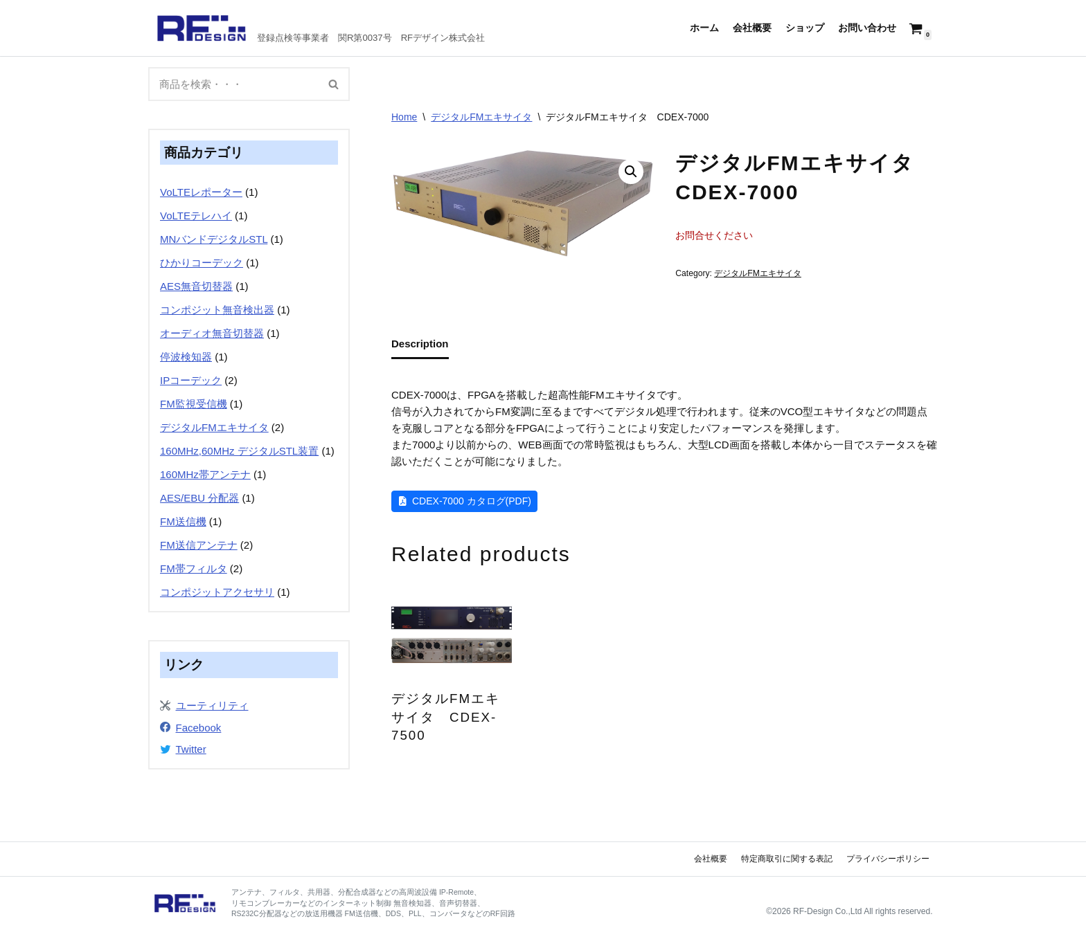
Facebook (199, 727)
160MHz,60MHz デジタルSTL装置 (239, 451)
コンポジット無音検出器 (217, 310)
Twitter (191, 749)
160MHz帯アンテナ (205, 474)
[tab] (420, 344)
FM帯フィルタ (193, 568)
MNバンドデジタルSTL (213, 239)
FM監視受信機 (193, 404)
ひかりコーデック (201, 262)
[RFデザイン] (321, 28)
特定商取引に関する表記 (787, 859)
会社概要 (752, 28)
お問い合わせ (867, 28)
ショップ (804, 28)
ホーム (704, 28)
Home (404, 116)
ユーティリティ (212, 705)
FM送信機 (183, 521)
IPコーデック (191, 380)
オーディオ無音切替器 (212, 333)
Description (420, 343)
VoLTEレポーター (201, 192)
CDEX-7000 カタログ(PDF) (471, 501)
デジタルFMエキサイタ (214, 427)
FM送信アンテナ (199, 545)
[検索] (233, 84)
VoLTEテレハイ (196, 215)
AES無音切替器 (196, 286)
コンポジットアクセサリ (217, 592)
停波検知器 (186, 357)
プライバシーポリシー (887, 859)
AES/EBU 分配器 (199, 498)
